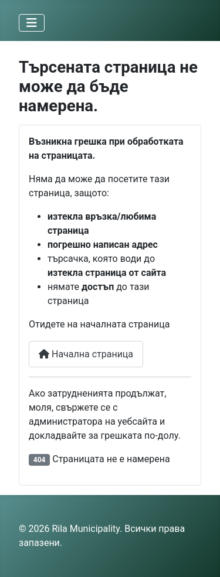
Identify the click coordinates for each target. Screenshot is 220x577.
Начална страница (86, 354)
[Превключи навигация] (32, 23)
